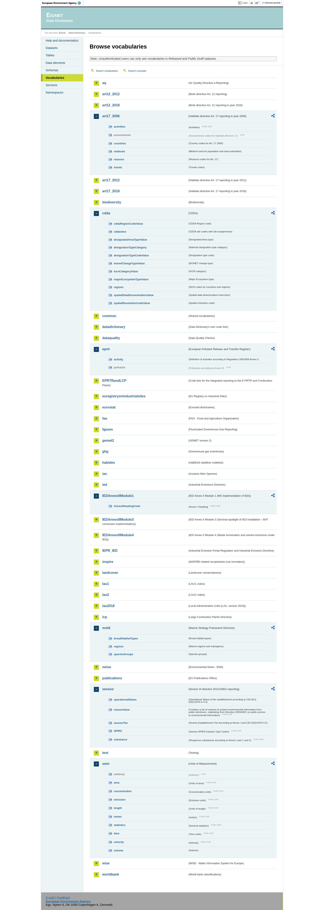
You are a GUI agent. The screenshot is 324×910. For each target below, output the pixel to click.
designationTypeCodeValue (131, 255)
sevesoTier (121, 722)
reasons (119, 159)
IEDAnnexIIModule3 (118, 519)
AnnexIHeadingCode (127, 506)
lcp (104, 617)
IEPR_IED (110, 550)
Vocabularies (55, 77)
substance (120, 739)
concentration (123, 791)
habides (108, 462)
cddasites (120, 231)
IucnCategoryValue (126, 271)
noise (106, 667)
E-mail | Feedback (58, 897)
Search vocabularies (107, 71)
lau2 (105, 595)
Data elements (55, 63)
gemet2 (108, 440)
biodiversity (111, 202)
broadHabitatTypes (126, 638)
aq (104, 83)
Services (51, 85)
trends (118, 167)
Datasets (52, 48)
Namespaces (54, 92)
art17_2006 (111, 116)
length (118, 808)
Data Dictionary (77, 33)
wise (106, 863)
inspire (107, 562)
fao (104, 418)
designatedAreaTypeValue (130, 239)
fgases (107, 429)
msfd (106, 628)
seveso (108, 689)
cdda (106, 213)
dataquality (111, 338)
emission (119, 799)
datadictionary (113, 327)
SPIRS (118, 730)
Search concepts (137, 71)
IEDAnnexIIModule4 (118, 535)
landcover (110, 572)
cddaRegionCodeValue (128, 223)
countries (120, 143)
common (109, 316)
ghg (105, 451)
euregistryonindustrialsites (123, 396)
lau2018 (108, 606)
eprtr (106, 349)
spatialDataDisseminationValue (134, 295)
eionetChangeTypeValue (129, 263)
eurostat (109, 407)
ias (104, 473)
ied (104, 484)
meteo (118, 816)
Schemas (52, 70)
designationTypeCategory (130, 247)
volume (118, 850)
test (105, 753)
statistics (119, 825)
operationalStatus (125, 699)
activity (118, 359)
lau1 (105, 584)
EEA (63, 3)
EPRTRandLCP (114, 380)
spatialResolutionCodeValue (132, 303)
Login (245, 2)
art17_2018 (111, 191)
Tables (50, 55)
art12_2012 (111, 94)
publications (112, 678)
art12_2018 (111, 105)
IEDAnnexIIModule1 (118, 496)
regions (118, 287)
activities (119, 126)
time (116, 833)
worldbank (110, 874)
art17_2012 (111, 180)
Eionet (62, 33)
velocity (119, 842)
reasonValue (122, 709)
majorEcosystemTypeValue (131, 279)
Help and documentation (62, 40)
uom (105, 763)
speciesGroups (123, 654)
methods (119, 151)
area (116, 782)
